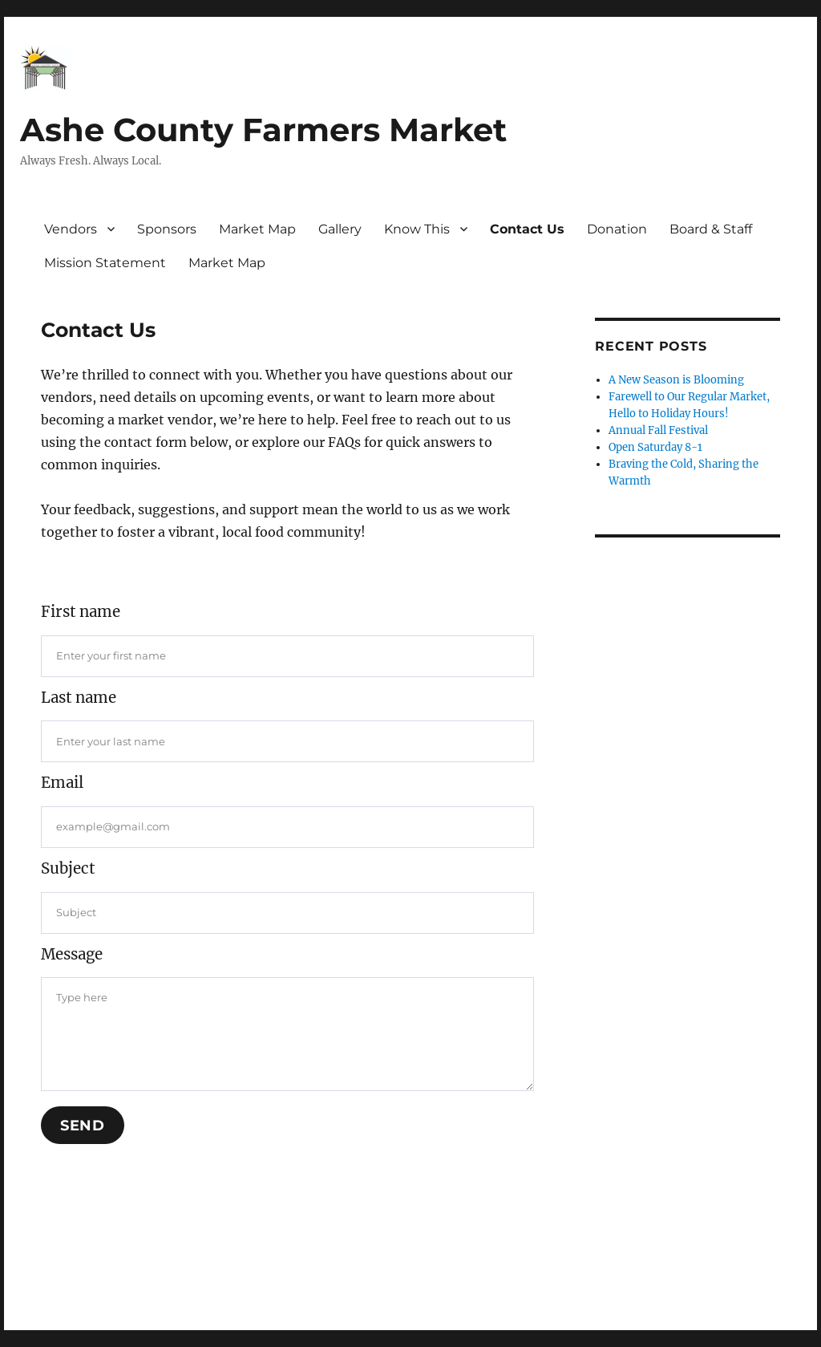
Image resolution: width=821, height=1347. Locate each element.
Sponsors (166, 229)
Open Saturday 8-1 (655, 447)
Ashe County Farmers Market (263, 129)
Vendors (70, 229)
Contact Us (527, 229)
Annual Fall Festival (658, 430)
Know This (417, 229)
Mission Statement (105, 262)
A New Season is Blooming (676, 380)
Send (82, 1125)
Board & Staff (710, 229)
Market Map (257, 229)
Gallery (340, 229)
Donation (617, 229)
